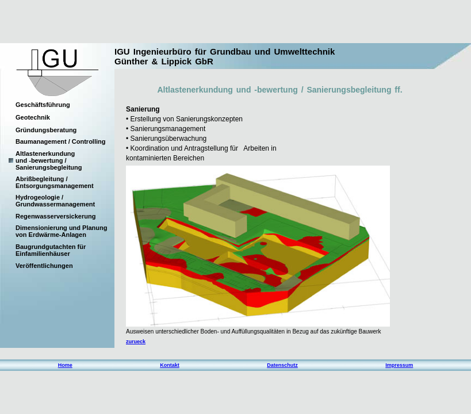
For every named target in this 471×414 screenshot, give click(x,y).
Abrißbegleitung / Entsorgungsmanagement (55, 182)
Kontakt (169, 365)
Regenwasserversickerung (55, 216)
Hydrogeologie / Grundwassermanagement (55, 201)
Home (65, 365)
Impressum (399, 365)
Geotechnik (33, 117)
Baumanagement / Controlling (60, 141)
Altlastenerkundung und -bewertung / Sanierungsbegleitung (49, 160)
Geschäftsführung (43, 104)
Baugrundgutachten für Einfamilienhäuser (51, 250)
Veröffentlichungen (44, 265)
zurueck (135, 341)
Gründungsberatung (46, 129)
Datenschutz (282, 365)
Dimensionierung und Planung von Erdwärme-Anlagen (62, 231)
